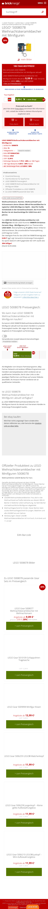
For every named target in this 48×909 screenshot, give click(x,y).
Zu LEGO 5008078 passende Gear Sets (19, 192)
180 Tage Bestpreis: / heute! (18, 164)
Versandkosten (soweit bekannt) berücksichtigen (20, 339)
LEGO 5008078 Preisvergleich (16, 181)
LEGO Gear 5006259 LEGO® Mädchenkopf (24, 756)
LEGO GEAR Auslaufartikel (12, 198)
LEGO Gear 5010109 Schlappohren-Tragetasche (24, 658)
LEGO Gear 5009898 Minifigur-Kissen (24, 707)
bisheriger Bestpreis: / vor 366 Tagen (22, 161)
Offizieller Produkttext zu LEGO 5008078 (20, 189)
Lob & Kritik (33, 907)
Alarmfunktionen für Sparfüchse (17, 179)
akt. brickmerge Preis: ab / (18, 166)
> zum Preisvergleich (24, 625)
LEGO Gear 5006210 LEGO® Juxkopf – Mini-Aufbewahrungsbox (24, 855)
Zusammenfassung (12, 176)
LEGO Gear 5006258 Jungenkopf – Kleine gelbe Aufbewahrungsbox (24, 806)
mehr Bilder (24, 59)
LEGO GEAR (6, 228)
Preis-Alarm (19, 108)
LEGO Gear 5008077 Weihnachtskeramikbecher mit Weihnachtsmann (24, 611)
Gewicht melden (24, 150)
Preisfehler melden (10, 341)
